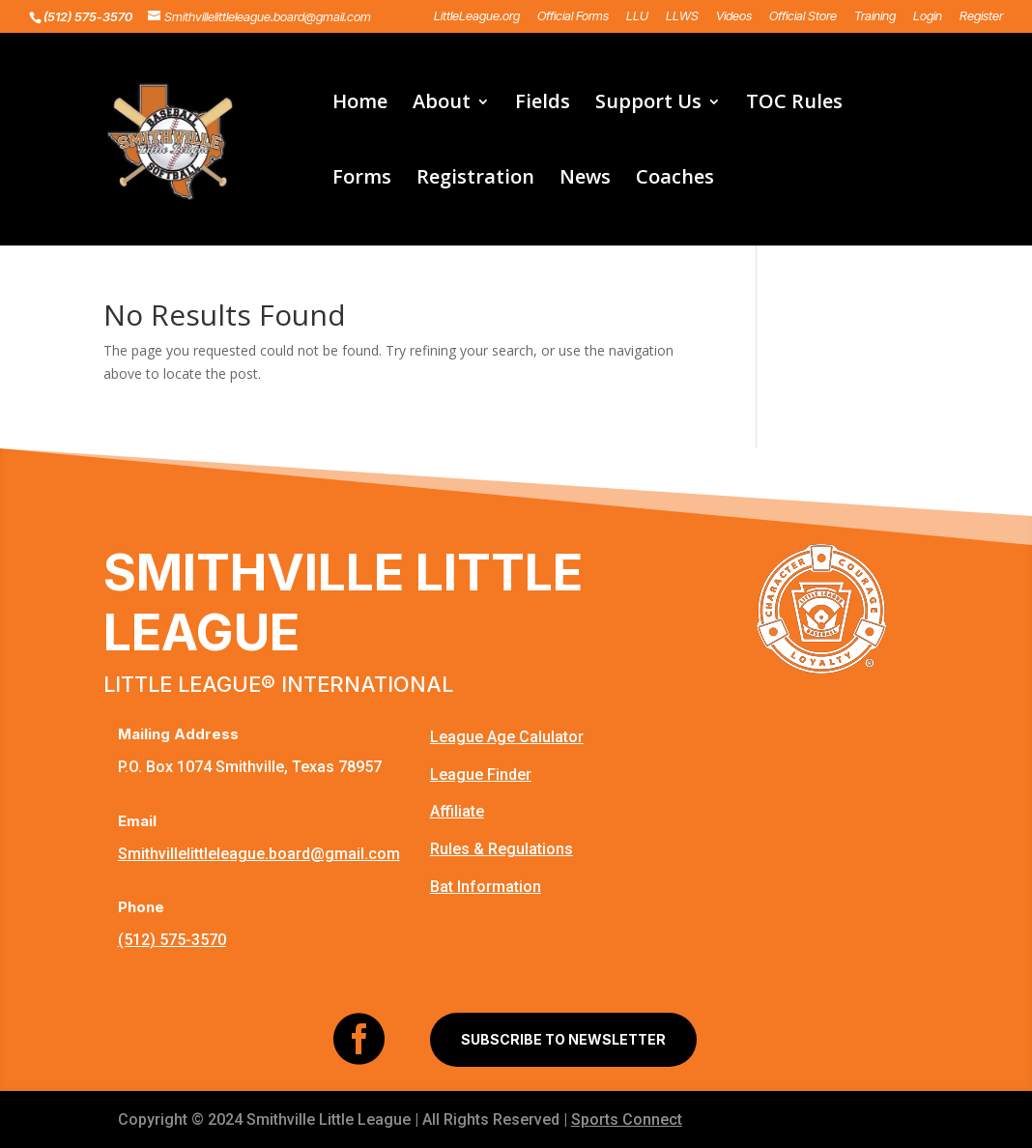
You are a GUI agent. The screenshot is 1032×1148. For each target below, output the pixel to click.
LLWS (682, 16)
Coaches (675, 179)
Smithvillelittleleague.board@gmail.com (259, 854)
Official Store (803, 16)
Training (875, 16)
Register (981, 16)
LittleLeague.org (477, 16)
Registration (475, 179)
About (442, 104)
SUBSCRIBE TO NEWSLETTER (563, 1039)
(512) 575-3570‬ (172, 940)
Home (359, 104)
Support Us (648, 104)
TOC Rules (794, 104)
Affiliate (457, 811)
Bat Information (485, 886)
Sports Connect (626, 1119)
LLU (637, 16)
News (585, 179)
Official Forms (573, 16)
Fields (542, 104)
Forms (361, 179)
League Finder (480, 774)
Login (927, 16)
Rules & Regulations (501, 849)
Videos (734, 16)
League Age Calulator (507, 737)
